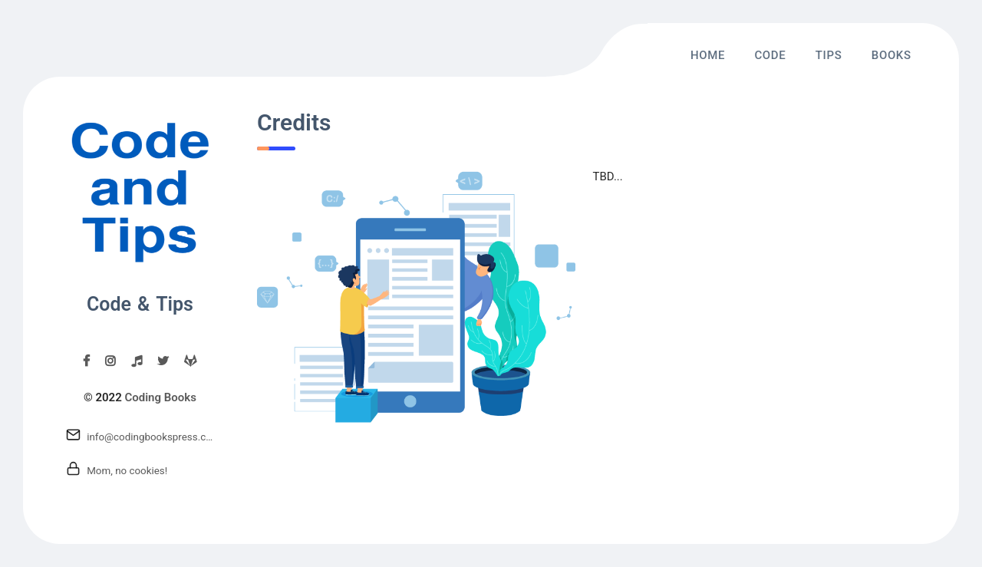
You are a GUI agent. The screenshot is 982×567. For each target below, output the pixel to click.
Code (770, 55)
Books (891, 55)
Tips (829, 55)
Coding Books (160, 397)
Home (707, 55)
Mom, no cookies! (127, 470)
